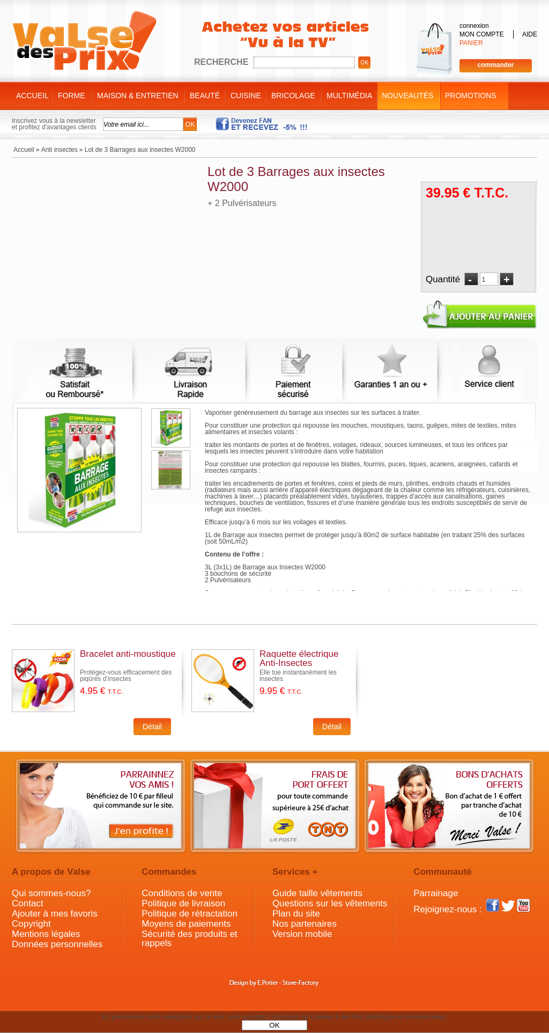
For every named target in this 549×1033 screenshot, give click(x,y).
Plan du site (296, 914)
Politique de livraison (183, 903)
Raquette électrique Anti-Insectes (298, 658)
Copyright (31, 924)
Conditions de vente (182, 893)
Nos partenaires (304, 924)
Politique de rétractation (190, 914)
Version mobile (302, 934)
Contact (27, 903)
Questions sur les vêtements (329, 903)
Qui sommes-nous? (51, 893)
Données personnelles (57, 944)
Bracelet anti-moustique (128, 653)
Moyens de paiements (186, 924)
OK (274, 1025)
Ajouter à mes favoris (55, 914)
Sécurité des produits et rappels (190, 938)
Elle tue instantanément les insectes (298, 675)
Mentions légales (46, 934)
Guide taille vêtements (317, 893)
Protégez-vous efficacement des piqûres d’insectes (126, 675)
